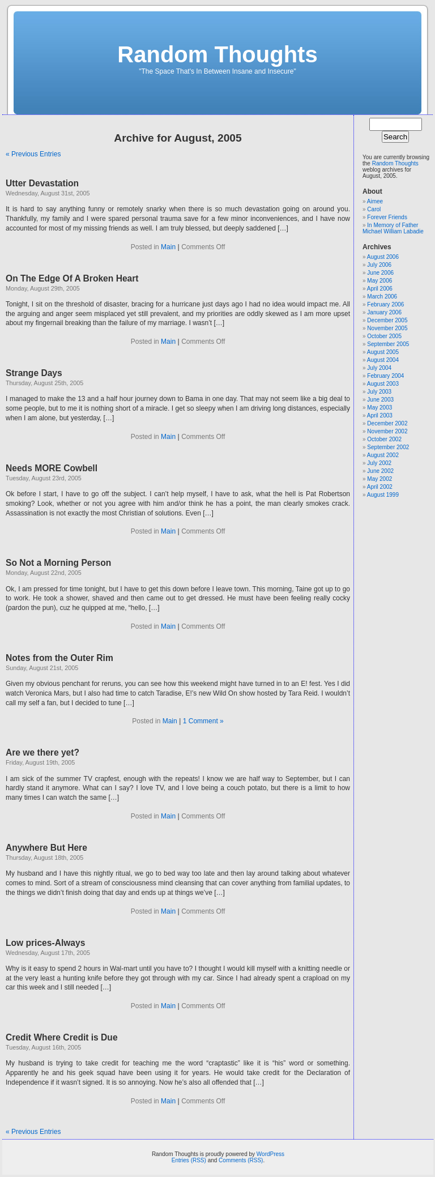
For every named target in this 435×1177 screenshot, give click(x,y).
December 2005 (387, 320)
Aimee (375, 201)
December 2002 (387, 423)
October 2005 (384, 336)
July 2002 (379, 463)
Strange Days (34, 373)
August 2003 (383, 384)
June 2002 (380, 471)
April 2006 (380, 288)
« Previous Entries (33, 154)
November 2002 (387, 431)
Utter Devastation (42, 183)
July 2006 (379, 265)
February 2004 (385, 376)
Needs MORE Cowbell (51, 468)
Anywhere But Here (46, 847)
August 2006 (383, 257)
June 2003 (380, 399)
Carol (374, 209)
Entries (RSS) (189, 1160)
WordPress (270, 1154)
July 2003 (379, 392)
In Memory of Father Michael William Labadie (393, 228)
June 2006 (380, 273)
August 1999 (383, 495)
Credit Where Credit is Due (62, 1037)
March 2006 (382, 296)
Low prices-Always (45, 943)
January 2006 (384, 312)
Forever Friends (387, 217)
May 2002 (379, 479)
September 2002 (388, 447)
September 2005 (388, 344)
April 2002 (380, 487)
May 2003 (379, 407)
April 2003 (380, 415)
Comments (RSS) (241, 1160)
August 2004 (383, 360)
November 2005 (387, 328)
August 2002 (383, 455)
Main (168, 247)
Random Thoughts (217, 54)
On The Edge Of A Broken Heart (72, 278)
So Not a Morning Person (58, 563)
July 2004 (379, 368)
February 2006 (385, 304)
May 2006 (379, 281)
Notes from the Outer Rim (59, 658)
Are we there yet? (42, 752)
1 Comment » (203, 721)
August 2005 (383, 352)
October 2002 (384, 439)
